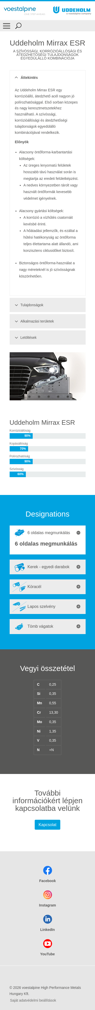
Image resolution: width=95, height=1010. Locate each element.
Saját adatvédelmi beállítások (33, 1000)
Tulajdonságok (28, 305)
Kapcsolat (47, 825)
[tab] (47, 533)
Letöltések (25, 337)
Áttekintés (25, 78)
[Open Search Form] (18, 25)
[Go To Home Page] (24, 11)
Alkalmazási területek (33, 321)
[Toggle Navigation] (6, 25)
